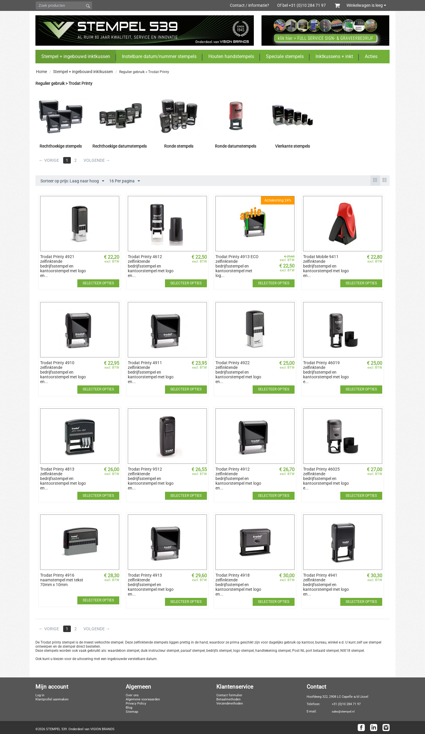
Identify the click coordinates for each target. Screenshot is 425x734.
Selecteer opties (98, 283)
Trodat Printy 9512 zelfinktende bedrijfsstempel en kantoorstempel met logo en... (151, 478)
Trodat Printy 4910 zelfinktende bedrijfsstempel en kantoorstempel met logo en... (63, 372)
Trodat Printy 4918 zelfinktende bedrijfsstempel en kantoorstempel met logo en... (238, 584)
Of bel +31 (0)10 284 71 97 (304, 5)
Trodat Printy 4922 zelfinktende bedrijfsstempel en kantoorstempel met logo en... (238, 372)
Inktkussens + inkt (334, 56)
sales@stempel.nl (343, 711)
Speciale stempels (285, 56)
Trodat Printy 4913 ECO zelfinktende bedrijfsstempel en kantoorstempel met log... (237, 266)
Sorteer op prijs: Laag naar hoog (72, 181)
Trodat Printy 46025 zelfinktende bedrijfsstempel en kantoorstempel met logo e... (326, 478)
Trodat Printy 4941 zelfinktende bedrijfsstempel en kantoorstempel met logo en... (326, 584)
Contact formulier (229, 695)
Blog (129, 708)
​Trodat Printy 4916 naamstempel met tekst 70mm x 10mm (61, 580)
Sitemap (132, 712)
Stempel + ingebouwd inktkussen (75, 56)
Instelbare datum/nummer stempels (159, 56)
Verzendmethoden (229, 703)
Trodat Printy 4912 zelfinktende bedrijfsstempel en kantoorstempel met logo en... (238, 478)
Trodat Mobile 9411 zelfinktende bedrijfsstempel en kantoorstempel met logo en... (326, 266)
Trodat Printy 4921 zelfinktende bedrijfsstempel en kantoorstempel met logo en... (63, 266)
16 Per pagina (124, 181)
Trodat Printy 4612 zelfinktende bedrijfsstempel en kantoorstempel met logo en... (151, 266)
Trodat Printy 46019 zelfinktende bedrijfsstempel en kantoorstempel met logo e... (326, 372)
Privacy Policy (136, 703)
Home (41, 71)
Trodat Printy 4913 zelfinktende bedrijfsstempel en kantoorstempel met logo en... (151, 584)
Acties (371, 56)
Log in (39, 695)
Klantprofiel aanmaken (51, 699)
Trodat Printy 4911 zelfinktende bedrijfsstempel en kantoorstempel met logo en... (151, 372)
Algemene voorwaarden (143, 699)
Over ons (132, 695)
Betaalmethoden (228, 699)
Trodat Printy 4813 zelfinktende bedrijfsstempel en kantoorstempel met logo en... (63, 478)
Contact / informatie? (249, 5)
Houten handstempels (231, 56)
